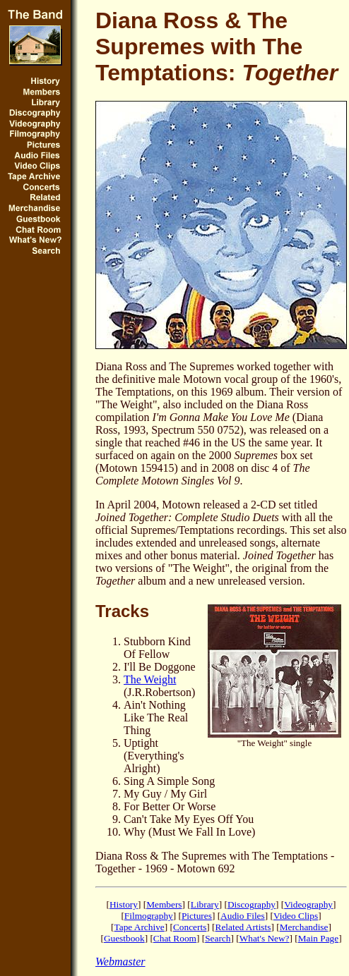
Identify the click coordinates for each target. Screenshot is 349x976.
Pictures (197, 915)
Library (205, 904)
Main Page (318, 938)
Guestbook (124, 938)
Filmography (148, 915)
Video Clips (295, 915)
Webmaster (120, 962)
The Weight (150, 679)
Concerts (189, 927)
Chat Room (174, 938)
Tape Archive (139, 927)
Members (164, 904)
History (124, 904)
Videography (308, 904)
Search (217, 938)
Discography (251, 904)
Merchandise (304, 927)
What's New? (264, 938)
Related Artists (243, 927)
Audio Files (242, 915)
